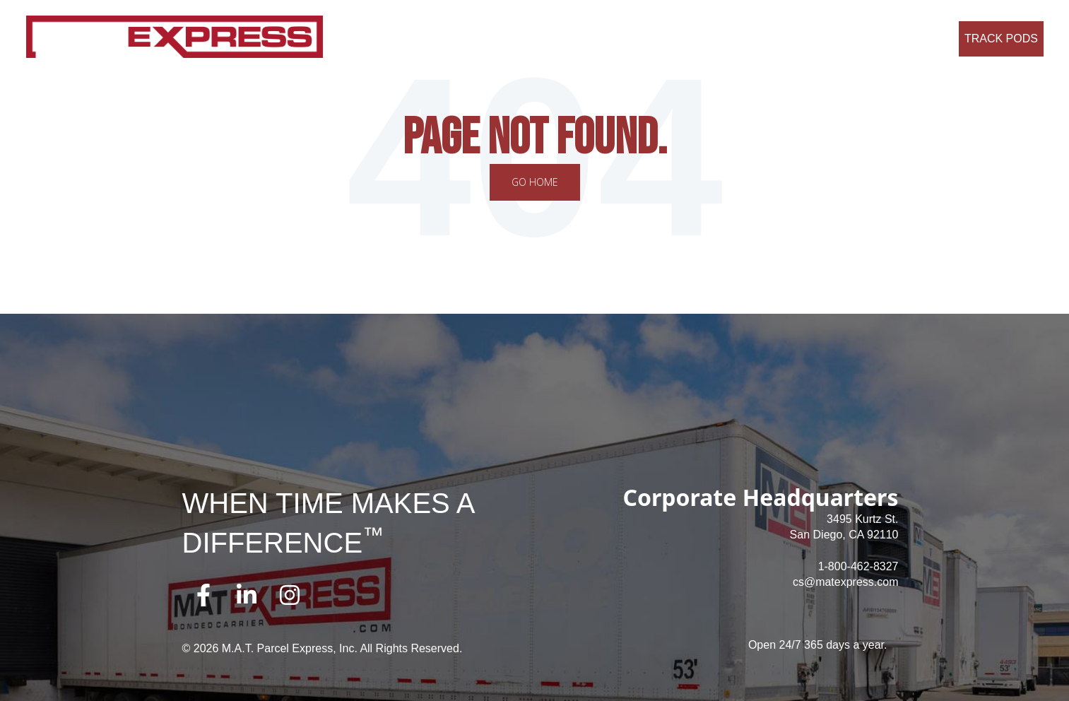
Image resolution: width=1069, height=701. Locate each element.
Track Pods (1001, 39)
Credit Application (800, 39)
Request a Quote (900, 39)
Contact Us (714, 39)
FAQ (661, 39)
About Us (448, 39)
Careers (616, 39)
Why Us (562, 39)
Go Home (535, 182)
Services (506, 39)
